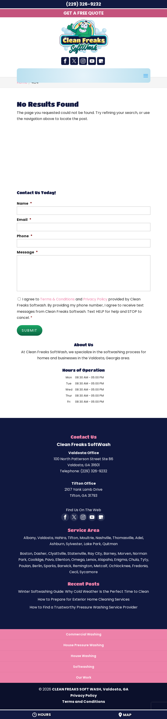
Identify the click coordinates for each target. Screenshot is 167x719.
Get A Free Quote (83, 13)
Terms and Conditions (83, 701)
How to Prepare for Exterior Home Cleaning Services (84, 599)
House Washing (83, 655)
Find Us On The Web (83, 509)
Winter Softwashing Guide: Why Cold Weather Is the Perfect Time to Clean (83, 591)
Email (24, 219)
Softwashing (83, 666)
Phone (25, 236)
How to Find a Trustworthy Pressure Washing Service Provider (84, 607)
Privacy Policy (95, 299)
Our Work (83, 677)
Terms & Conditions (57, 299)
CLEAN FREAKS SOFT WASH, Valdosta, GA (90, 689)
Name (24, 203)
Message (27, 252)
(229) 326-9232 (83, 4)
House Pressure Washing (83, 645)
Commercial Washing (83, 634)
